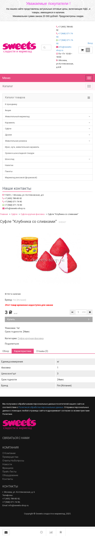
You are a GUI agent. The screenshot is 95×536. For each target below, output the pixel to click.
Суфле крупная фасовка (33, 214)
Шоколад (9, 159)
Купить (48, 319)
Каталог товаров (15, 97)
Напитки (9, 165)
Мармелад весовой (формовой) (21, 177)
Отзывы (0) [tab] (42, 351)
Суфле (8, 128)
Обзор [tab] (5, 351)
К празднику (11, 104)
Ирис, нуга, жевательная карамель (22, 147)
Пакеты (9, 171)
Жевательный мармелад (17, 116)
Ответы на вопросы (13, 460)
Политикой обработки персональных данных (41, 407)
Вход (90, 43)
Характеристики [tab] (22, 351)
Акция (8, 110)
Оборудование (10, 475)
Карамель (10, 122)
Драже (8, 135)
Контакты (7, 479)
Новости (7, 464)
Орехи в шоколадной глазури (19, 153)
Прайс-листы (9, 471)
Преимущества (10, 457)
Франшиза (7, 468)
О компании (8, 453)
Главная (4, 214)
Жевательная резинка (16, 141)
